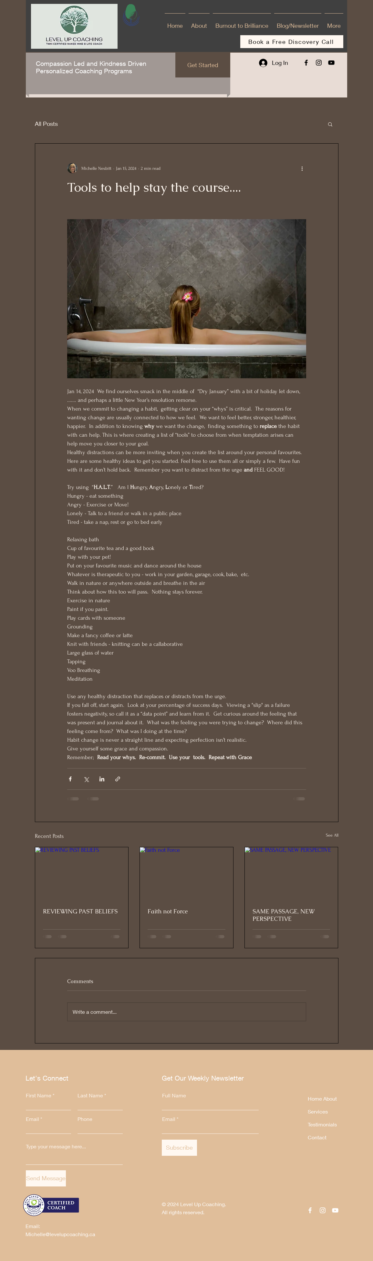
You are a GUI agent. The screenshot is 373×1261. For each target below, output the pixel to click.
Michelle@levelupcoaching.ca (60, 1234)
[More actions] (302, 168)
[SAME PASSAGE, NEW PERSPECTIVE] (291, 873)
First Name (38, 1095)
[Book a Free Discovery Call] (291, 41)
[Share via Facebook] (70, 779)
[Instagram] (319, 62)
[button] (330, 124)
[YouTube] (331, 62)
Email (32, 1119)
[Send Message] (46, 1178)
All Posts (46, 123)
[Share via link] (118, 779)
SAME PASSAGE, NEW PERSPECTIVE (284, 915)
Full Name (174, 1095)
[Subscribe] (179, 1148)
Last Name (90, 1095)
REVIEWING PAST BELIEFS (80, 911)
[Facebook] (306, 62)
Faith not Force (168, 911)
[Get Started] (202, 65)
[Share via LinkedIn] (102, 779)
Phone (85, 1119)
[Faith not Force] (186, 873)
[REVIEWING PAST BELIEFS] (82, 873)
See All (332, 835)
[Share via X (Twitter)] (86, 779)
